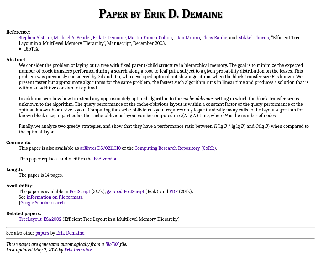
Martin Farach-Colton (150, 37)
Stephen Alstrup (35, 37)
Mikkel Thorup (253, 37)
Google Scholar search (43, 203)
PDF (173, 191)
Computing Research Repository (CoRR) (175, 148)
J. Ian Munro (187, 37)
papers (42, 233)
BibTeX (31, 49)
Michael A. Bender (72, 37)
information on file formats (54, 197)
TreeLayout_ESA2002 (40, 219)
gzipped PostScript (126, 191)
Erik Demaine (70, 233)
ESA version (106, 159)
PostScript (80, 191)
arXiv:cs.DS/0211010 (100, 148)
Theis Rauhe (214, 37)
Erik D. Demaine (108, 37)
